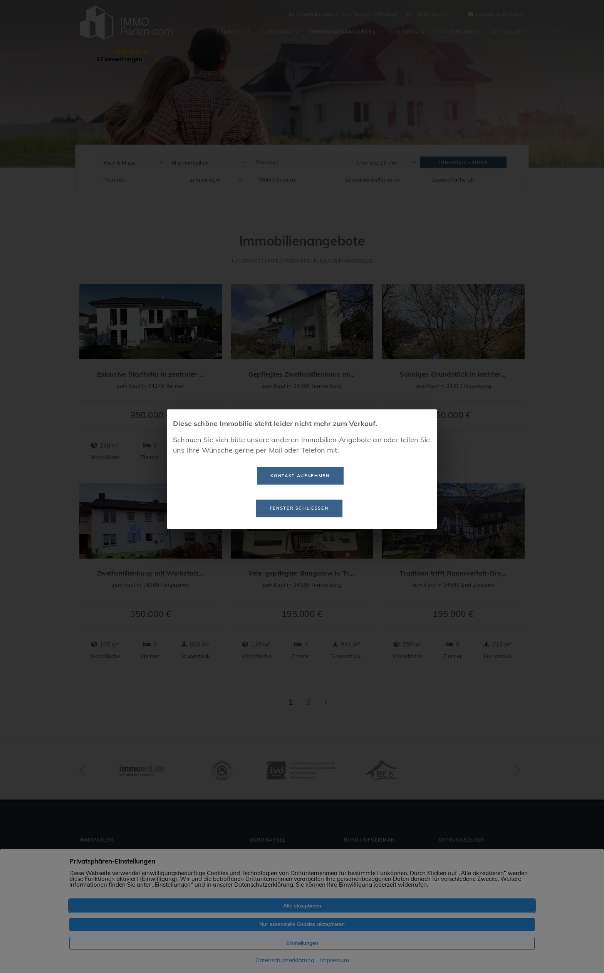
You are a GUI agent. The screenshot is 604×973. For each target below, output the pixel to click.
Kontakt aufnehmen (299, 475)
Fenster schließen (299, 508)
